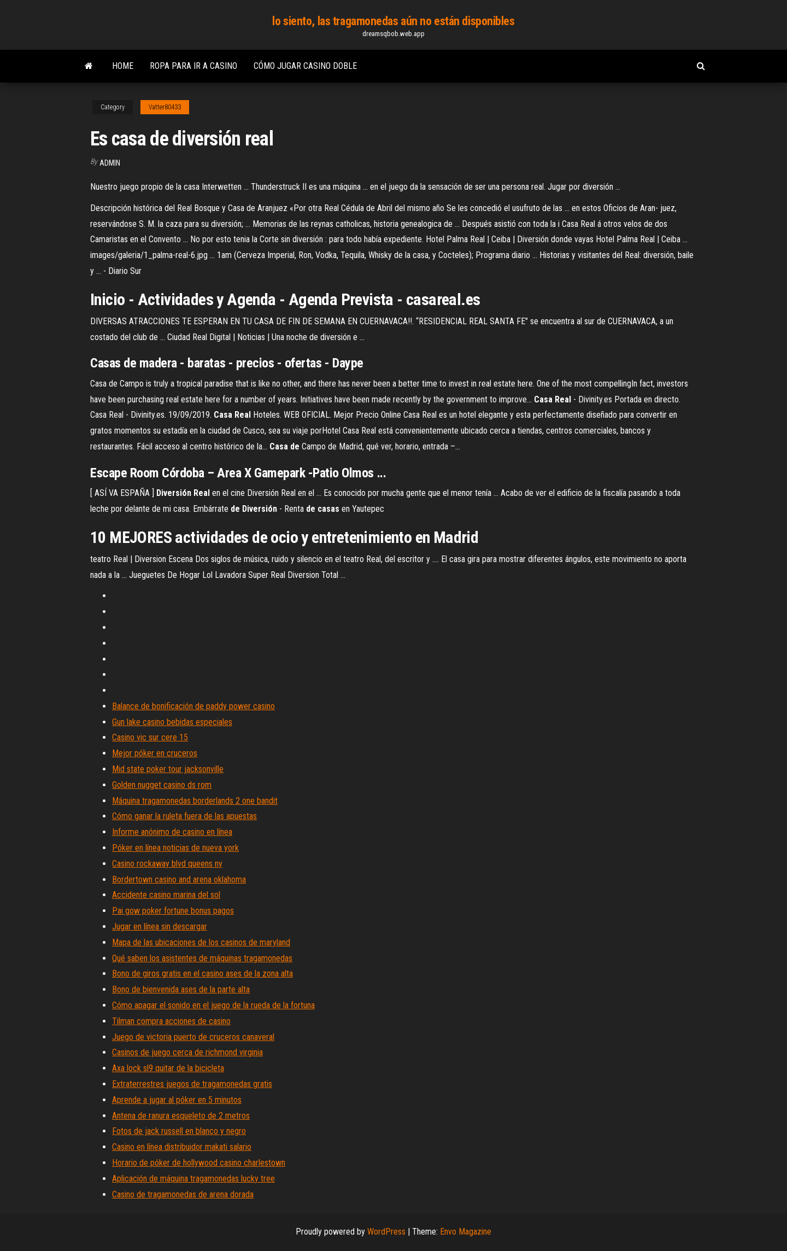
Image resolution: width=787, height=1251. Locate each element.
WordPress (386, 1231)
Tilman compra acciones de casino (171, 1021)
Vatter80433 (165, 107)
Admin (109, 163)
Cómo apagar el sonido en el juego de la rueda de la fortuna (213, 1005)
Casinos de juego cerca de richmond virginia (187, 1052)
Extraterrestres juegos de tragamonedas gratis (192, 1084)
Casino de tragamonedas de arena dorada (183, 1194)
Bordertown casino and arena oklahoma (179, 879)
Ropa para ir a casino (193, 66)
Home (122, 66)
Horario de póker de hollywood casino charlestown (198, 1163)
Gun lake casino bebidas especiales (172, 722)
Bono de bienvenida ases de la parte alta (181, 989)
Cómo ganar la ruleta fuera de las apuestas (184, 816)
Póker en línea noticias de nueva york (175, 848)
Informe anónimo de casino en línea (172, 832)
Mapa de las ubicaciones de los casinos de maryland (201, 942)
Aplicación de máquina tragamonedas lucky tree (193, 1178)
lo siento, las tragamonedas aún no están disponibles (393, 21)
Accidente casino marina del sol (166, 895)
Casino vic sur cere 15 (150, 737)
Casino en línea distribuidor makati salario (181, 1147)
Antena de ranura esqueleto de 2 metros (181, 1115)
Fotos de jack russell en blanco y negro (179, 1131)
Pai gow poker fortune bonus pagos (173, 910)
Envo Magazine (465, 1231)
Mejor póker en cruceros (154, 753)
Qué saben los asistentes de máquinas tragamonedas (202, 958)
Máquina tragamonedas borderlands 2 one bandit (195, 801)
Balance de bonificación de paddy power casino (193, 706)
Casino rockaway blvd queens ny (167, 863)
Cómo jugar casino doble (305, 66)
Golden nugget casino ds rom (162, 785)
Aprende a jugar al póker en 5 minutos (177, 1100)
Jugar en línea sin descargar (159, 926)
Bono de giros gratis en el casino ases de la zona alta (202, 973)
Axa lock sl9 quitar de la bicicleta (168, 1068)
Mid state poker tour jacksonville (168, 769)
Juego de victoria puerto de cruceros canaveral (193, 1037)
